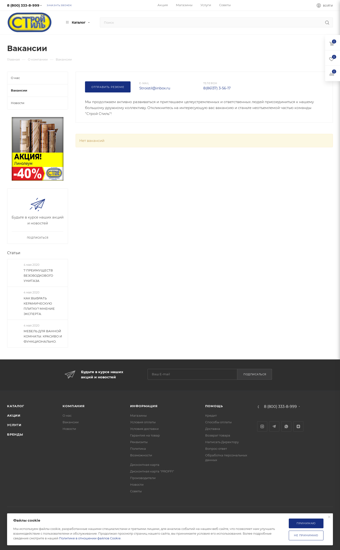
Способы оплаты (218, 422)
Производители (143, 478)
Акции (14, 415)
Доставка (212, 429)
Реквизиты (139, 442)
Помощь (214, 406)
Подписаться (254, 374)
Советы (136, 491)
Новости (69, 429)
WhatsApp (286, 426)
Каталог (15, 406)
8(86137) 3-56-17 (217, 88)
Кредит (211, 415)
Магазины (138, 415)
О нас (67, 415)
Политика (138, 448)
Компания (74, 406)
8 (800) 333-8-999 (23, 5)
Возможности (141, 455)
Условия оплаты (143, 422)
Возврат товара (217, 435)
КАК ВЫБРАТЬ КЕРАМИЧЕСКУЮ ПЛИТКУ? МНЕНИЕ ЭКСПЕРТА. (39, 306)
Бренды (15, 434)
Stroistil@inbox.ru (154, 88)
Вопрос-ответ (216, 448)
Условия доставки (144, 429)
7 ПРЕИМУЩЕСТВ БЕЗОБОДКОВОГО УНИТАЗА (38, 276)
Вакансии (71, 422)
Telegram (274, 426)
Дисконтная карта (144, 465)
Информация (144, 406)
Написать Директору (222, 442)
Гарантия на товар (145, 435)
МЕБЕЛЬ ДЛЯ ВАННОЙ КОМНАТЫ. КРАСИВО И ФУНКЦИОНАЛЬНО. (43, 336)
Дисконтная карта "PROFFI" (152, 471)
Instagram (262, 426)
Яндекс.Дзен (298, 426)
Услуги (14, 425)
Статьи (13, 253)
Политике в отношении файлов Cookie (90, 538)
